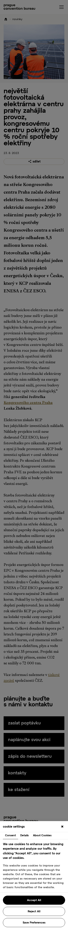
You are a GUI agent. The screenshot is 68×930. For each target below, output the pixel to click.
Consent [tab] (10, 835)
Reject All (34, 911)
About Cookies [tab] (42, 835)
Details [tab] (24, 835)
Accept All (34, 900)
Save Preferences (34, 922)
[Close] (62, 827)
